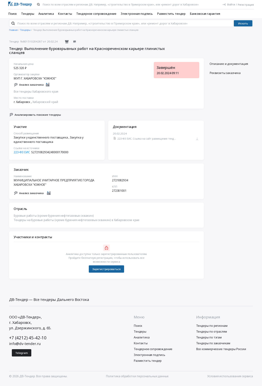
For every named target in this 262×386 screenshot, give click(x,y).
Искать (243, 26)
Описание (229, 67)
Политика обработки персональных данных (137, 379)
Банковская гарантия (205, 14)
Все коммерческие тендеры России (221, 352)
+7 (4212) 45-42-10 (28, 341)
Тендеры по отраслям (211, 335)
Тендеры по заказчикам (213, 346)
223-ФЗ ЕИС (22, 155)
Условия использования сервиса (230, 379)
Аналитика (46, 14)
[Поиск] (38, 4)
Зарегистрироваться (106, 272)
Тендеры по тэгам (209, 340)
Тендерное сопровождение (96, 14)
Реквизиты (225, 76)
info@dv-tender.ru (25, 346)
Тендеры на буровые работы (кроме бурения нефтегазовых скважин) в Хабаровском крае (76, 223)
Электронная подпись (137, 14)
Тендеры (27, 14)
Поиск (12, 14)
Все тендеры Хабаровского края (36, 94)
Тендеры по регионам (212, 329)
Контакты (65, 14)
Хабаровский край (45, 105)
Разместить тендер (171, 14)
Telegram (21, 356)
